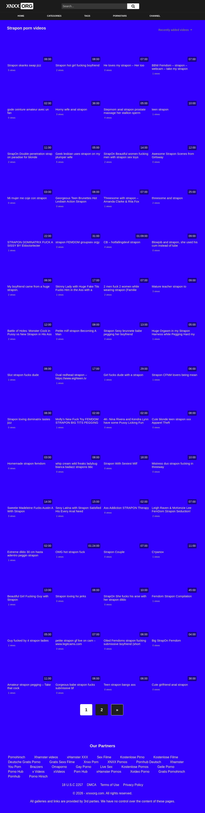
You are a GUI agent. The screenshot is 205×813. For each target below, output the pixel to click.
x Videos (38, 771)
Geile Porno (165, 766)
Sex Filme (104, 757)
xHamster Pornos (108, 771)
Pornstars (120, 16)
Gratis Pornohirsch (171, 771)
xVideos (59, 771)
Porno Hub (15, 771)
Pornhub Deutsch (148, 762)
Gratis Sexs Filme (62, 762)
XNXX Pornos (117, 762)
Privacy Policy (133, 785)
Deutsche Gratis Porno (24, 762)
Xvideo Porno (139, 771)
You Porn (14, 766)
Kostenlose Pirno (132, 757)
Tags (87, 16)
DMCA (91, 785)
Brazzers (36, 766)
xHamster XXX (77, 757)
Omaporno (59, 766)
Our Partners (102, 745)
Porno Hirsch (38, 776)
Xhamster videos (46, 757)
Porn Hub (80, 771)
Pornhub (14, 776)
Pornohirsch (16, 757)
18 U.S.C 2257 (72, 785)
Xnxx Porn (91, 762)
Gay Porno (83, 766)
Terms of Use (109, 785)
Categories (54, 16)
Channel (155, 16)
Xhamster (177, 762)
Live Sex (106, 766)
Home (21, 16)
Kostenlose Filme (166, 757)
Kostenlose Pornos (135, 766)
